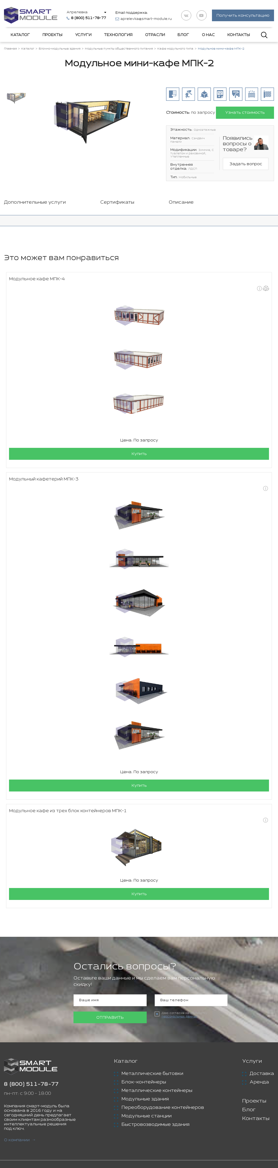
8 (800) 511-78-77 (31, 1084)
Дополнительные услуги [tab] (35, 202)
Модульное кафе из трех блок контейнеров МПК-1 (68, 810)
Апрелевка (77, 12)
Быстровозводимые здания (155, 1124)
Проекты (52, 35)
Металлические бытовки (152, 1073)
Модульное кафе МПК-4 (37, 279)
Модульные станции (146, 1116)
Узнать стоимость (245, 112)
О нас (208, 35)
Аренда (259, 1082)
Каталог (20, 35)
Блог (183, 35)
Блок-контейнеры (143, 1082)
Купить (139, 454)
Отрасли (155, 35)
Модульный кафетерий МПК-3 (44, 479)
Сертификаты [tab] (117, 202)
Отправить (110, 1017)
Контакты (238, 35)
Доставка (262, 1073)
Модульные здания (145, 1099)
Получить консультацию (243, 15)
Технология (118, 35)
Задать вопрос (245, 164)
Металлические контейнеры (156, 1090)
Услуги (83, 35)
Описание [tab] (181, 202)
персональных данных (180, 1016)
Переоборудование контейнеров (162, 1107)
